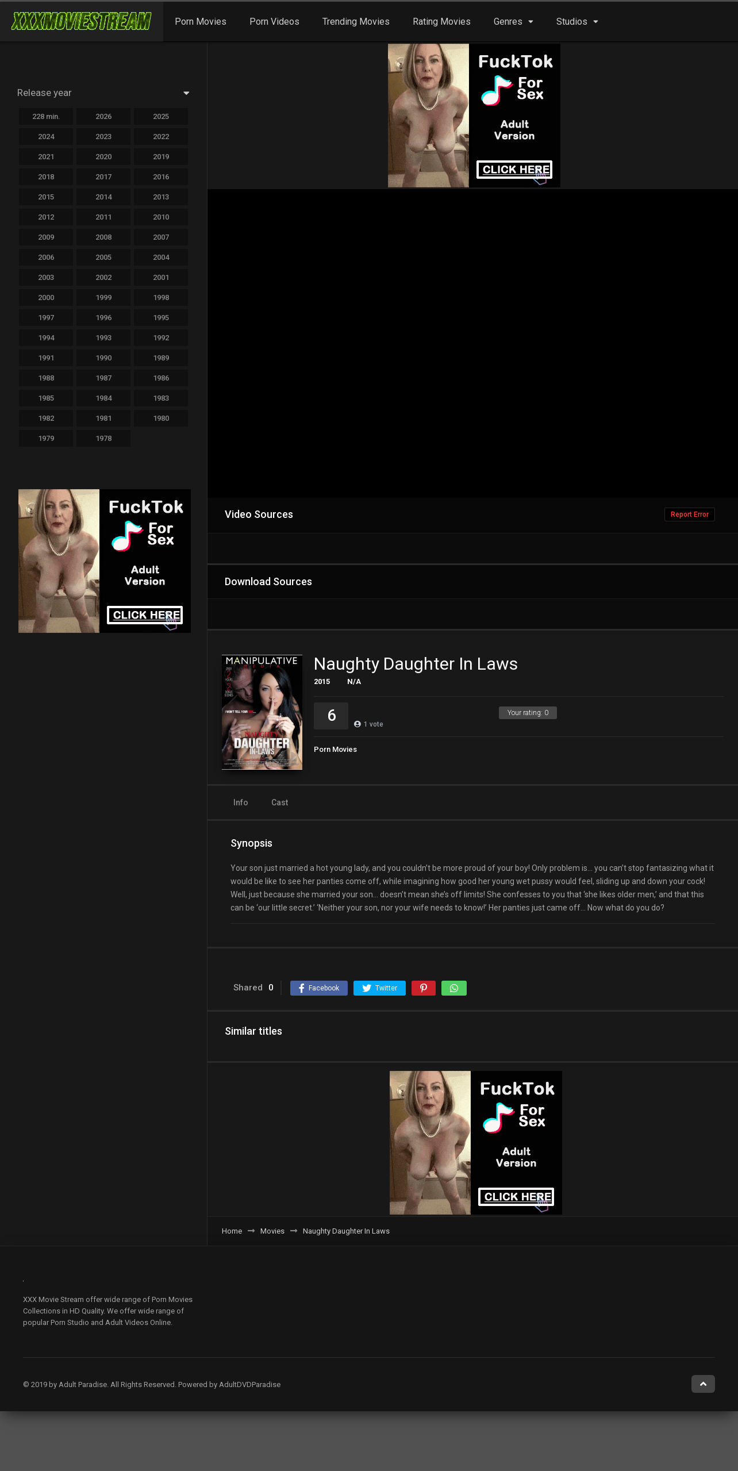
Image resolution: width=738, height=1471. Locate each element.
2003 (46, 277)
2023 (103, 136)
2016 (161, 176)
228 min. (46, 116)
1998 (161, 297)
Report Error (690, 514)
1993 (103, 337)
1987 (103, 378)
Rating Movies (442, 21)
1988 (46, 378)
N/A (354, 681)
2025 (161, 116)
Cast (279, 802)
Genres (508, 21)
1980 (161, 418)
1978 (103, 438)
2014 (103, 197)
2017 (103, 176)
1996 (103, 317)
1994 (46, 337)
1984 (103, 398)
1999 (103, 297)
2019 (161, 156)
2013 (161, 197)
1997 (46, 317)
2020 (103, 156)
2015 (322, 681)
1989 (161, 358)
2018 (46, 176)
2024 (46, 136)
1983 (161, 398)
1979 (46, 438)
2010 (161, 217)
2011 (103, 217)
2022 (161, 136)
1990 (103, 358)
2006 (46, 257)
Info (240, 802)
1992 (161, 337)
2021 (46, 156)
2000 (46, 297)
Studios (571, 21)
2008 (103, 237)
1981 (103, 418)
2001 (161, 277)
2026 (103, 116)
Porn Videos (274, 21)
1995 (161, 317)
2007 (161, 237)
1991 (46, 358)
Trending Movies (356, 21)
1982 (46, 418)
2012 (46, 217)
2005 (103, 257)
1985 (46, 398)
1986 (161, 378)
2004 (161, 257)
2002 (103, 277)
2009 (46, 237)
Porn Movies (200, 21)
